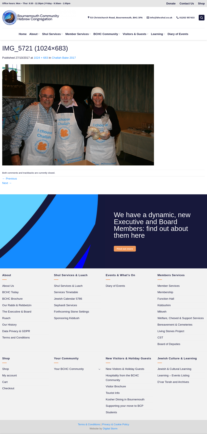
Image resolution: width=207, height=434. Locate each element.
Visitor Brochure (116, 386)
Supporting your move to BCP (124, 405)
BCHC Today (10, 292)
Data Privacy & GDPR (16, 331)
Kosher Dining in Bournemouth (125, 399)
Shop (5, 368)
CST (160, 337)
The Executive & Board (16, 311)
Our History (9, 324)
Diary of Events (178, 34)
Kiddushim (164, 305)
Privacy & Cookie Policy (115, 424)
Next (7, 183)
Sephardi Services (65, 305)
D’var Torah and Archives (173, 381)
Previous (9, 178)
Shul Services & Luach (68, 285)
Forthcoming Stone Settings (71, 311)
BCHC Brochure (12, 298)
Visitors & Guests (135, 34)
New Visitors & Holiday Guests (125, 368)
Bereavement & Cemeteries (175, 324)
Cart (5, 381)
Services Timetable (66, 292)
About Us (8, 285)
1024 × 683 (41, 57)
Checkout (8, 388)
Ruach (6, 318)
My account (9, 375)
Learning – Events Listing (173, 375)
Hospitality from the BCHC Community (122, 378)
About (34, 34)
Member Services (78, 34)
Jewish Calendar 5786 (68, 298)
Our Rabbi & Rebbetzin (16, 305)
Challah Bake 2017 (64, 57)
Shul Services (52, 34)
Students (111, 412)
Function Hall (166, 298)
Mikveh (162, 311)
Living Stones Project (171, 331)
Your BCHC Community (69, 368)
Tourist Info (113, 392)
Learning (158, 34)
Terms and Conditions (16, 337)
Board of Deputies (169, 344)
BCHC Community (106, 34)
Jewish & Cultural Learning (174, 368)
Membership (165, 292)
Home (23, 34)
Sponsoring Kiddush (66, 318)
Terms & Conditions (89, 424)
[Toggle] (99, 369)
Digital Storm (110, 428)
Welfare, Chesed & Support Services (181, 318)
